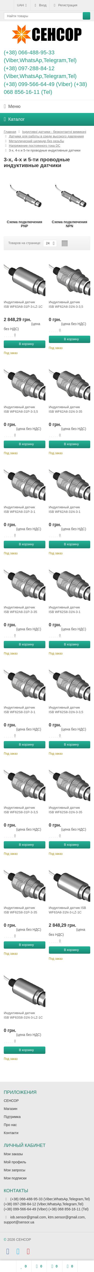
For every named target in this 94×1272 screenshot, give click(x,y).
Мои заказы (13, 1154)
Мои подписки (15, 1178)
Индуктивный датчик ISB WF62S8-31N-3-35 (65, 810)
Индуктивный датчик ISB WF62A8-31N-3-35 (65, 409)
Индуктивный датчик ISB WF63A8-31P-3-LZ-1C (23, 304)
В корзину (24, 344)
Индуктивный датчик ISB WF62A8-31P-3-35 (20, 609)
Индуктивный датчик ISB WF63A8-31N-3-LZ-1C (67, 910)
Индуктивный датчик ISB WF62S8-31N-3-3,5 (66, 710)
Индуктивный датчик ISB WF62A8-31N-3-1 (64, 509)
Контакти (11, 1133)
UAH (22, 5)
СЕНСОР (11, 1101)
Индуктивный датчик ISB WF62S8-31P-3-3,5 (21, 810)
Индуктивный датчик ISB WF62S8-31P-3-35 (20, 910)
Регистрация (65, 5)
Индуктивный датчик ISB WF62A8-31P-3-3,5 (21, 409)
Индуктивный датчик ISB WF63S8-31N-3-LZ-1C (23, 1015)
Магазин (10, 1109)
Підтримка (12, 1117)
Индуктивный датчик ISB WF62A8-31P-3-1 (19, 509)
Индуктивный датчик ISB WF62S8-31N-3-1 (64, 609)
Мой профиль (15, 1162)
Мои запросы (14, 1170)
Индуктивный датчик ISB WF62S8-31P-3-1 (19, 710)
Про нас (10, 1125)
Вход (40, 5)
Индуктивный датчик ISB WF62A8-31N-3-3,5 (66, 304)
